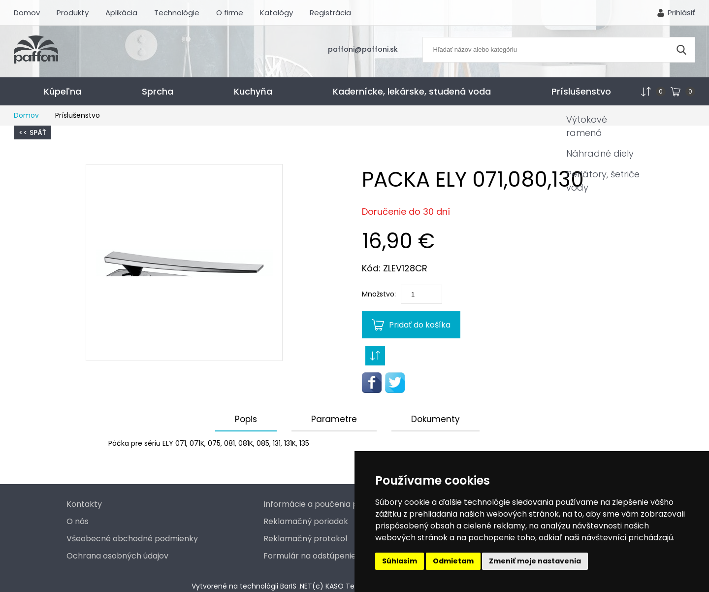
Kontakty (84, 504)
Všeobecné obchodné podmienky (132, 538)
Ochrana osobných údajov (117, 555)
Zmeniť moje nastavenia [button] (535, 561)
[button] (184, 262)
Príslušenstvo (581, 91)
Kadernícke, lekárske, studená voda (412, 91)
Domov (27, 12)
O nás (77, 521)
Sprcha (157, 91)
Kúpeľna (62, 91)
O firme (229, 12)
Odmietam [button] (453, 561)
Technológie (176, 12)
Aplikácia (121, 12)
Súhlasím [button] (399, 561)
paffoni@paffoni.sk (363, 49)
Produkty (73, 12)
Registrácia (330, 12)
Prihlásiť (681, 12)
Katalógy (276, 12)
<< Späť (32, 132)
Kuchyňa (253, 91)
